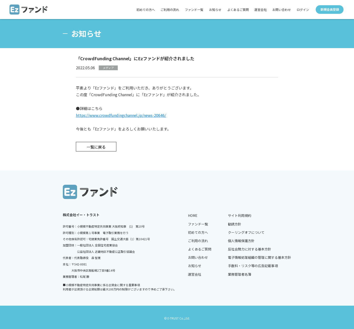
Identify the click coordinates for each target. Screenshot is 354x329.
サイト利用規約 (239, 215)
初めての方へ (145, 9)
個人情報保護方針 (241, 240)
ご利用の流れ (169, 9)
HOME (192, 215)
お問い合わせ (281, 9)
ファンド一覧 (194, 9)
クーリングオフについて (246, 232)
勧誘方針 (234, 224)
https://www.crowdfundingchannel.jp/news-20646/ (121, 115)
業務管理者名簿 (239, 274)
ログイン (303, 9)
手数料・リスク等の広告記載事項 (253, 265)
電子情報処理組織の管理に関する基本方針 (259, 257)
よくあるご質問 (238, 9)
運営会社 (260, 9)
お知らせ (215, 9)
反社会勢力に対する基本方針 (249, 249)
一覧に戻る (96, 147)
